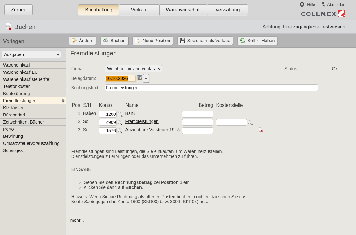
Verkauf (139, 9)
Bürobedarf (14, 114)
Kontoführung (16, 93)
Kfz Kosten (14, 107)
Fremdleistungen (19, 100)
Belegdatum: (83, 78)
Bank (130, 113)
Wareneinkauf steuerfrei (26, 79)
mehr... (77, 220)
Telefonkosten (17, 86)
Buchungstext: (85, 87)
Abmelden (336, 4)
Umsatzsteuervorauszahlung (31, 143)
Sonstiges (13, 150)
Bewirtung (13, 136)
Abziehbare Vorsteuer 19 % (152, 129)
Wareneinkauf (16, 65)
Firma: (77, 68)
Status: (291, 68)
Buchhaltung (98, 9)
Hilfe (311, 4)
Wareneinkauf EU (20, 72)
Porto (8, 129)
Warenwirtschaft (183, 9)
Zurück (18, 9)
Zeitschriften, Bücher (23, 122)
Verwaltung (227, 9)
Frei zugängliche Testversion (314, 26)
